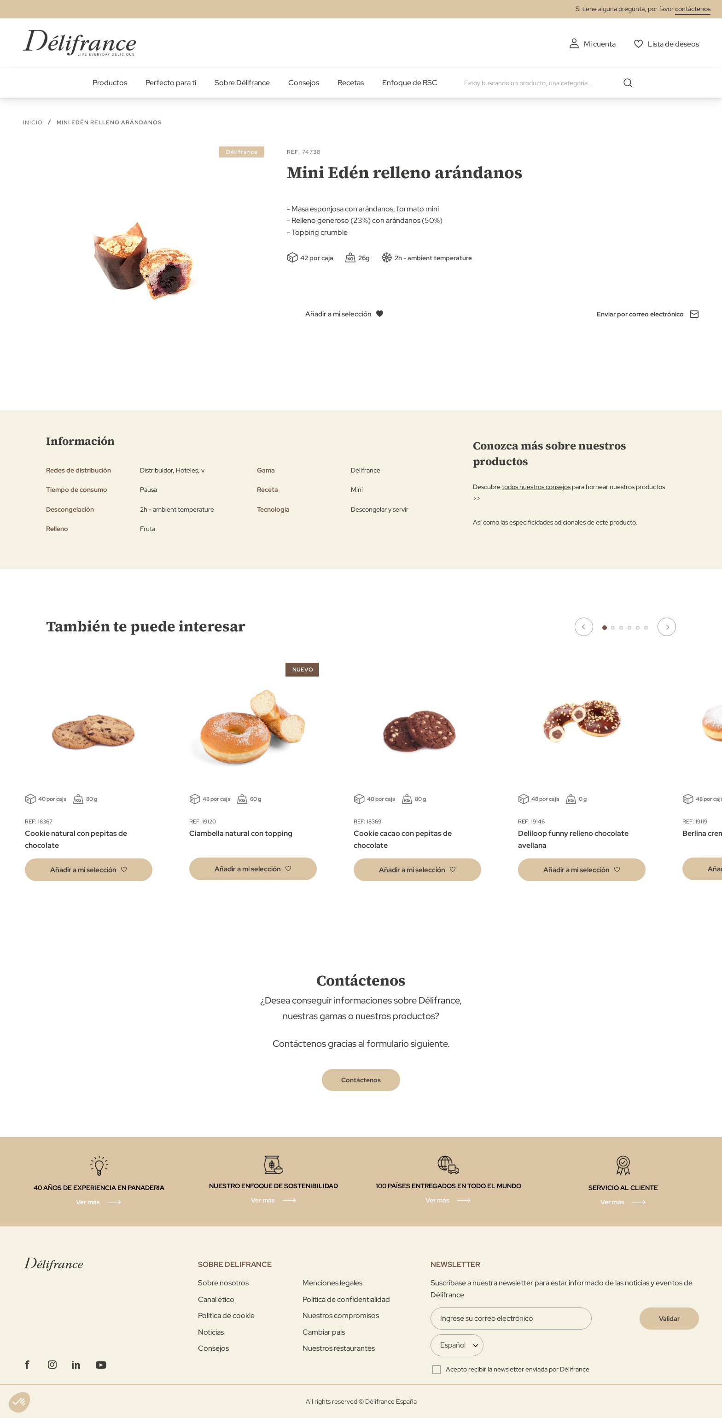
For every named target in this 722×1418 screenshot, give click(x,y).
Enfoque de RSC (409, 83)
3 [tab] (621, 628)
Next (667, 627)
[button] (88, 869)
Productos (110, 83)
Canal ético (216, 1299)
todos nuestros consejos (536, 487)
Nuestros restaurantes (339, 1348)
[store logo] (79, 42)
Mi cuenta (600, 44)
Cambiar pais (324, 1332)
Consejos (303, 83)
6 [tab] (646, 628)
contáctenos (692, 9)
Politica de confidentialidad (346, 1299)
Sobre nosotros (223, 1283)
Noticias (211, 1332)
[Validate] (669, 1318)
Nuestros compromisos (341, 1315)
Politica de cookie (226, 1315)
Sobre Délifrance (242, 83)
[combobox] (551, 83)
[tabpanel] (253, 774)
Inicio (33, 122)
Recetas (351, 83)
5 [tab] (638, 628)
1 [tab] (604, 628)
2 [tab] (613, 628)
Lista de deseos (673, 44)
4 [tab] (629, 628)
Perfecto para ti (171, 83)
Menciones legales (332, 1283)
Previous (584, 627)
